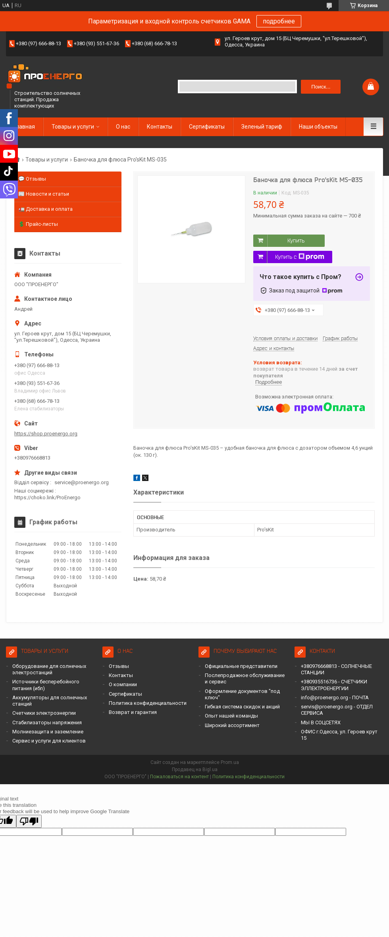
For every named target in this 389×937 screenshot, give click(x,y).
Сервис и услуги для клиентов (49, 741)
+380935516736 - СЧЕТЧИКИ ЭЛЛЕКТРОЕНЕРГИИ (334, 685)
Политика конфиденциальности (148, 703)
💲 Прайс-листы (38, 224)
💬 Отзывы (32, 179)
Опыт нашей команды (231, 716)
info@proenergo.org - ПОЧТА (335, 697)
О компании (123, 684)
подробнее (279, 21)
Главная (24, 126)
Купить (295, 240)
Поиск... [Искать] (320, 87)
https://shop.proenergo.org (45, 434)
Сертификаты (207, 126)
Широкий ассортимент (232, 725)
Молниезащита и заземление (47, 732)
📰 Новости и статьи (43, 194)
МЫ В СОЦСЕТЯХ (321, 722)
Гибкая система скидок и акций (242, 707)
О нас (123, 126)
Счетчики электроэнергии (44, 713)
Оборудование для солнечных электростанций (49, 669)
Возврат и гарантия (133, 712)
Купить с (299, 256)
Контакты (159, 126)
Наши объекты (318, 126)
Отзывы (119, 666)
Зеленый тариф (261, 126)
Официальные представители (241, 666)
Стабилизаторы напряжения (47, 722)
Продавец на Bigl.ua (195, 769)
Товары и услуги (73, 126)
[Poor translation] (29, 821)
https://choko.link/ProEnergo (47, 497)
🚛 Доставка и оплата (45, 209)
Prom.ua (230, 762)
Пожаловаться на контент (179, 776)
